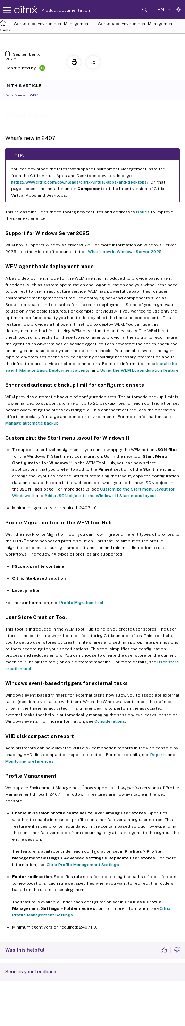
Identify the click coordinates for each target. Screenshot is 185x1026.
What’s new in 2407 (25, 94)
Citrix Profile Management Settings (83, 864)
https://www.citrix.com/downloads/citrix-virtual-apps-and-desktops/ (79, 182)
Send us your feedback (31, 971)
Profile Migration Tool (81, 602)
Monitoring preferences (29, 761)
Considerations (109, 721)
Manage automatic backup (32, 423)
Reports (158, 754)
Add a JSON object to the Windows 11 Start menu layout (100, 495)
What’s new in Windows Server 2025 (125, 251)
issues (143, 211)
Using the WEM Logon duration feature (139, 370)
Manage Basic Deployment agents (54, 370)
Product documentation (57, 10)
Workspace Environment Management (52, 23)
